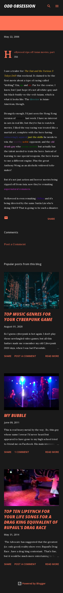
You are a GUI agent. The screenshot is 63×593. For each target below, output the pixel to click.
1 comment (21, 452)
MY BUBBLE (15, 415)
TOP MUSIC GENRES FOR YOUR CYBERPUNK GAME (28, 316)
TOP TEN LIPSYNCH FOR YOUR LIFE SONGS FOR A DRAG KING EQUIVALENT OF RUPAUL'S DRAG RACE (31, 519)
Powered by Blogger (32, 583)
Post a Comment (15, 244)
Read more (52, 356)
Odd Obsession (19, 6)
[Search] (49, 6)
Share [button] (51, 218)
